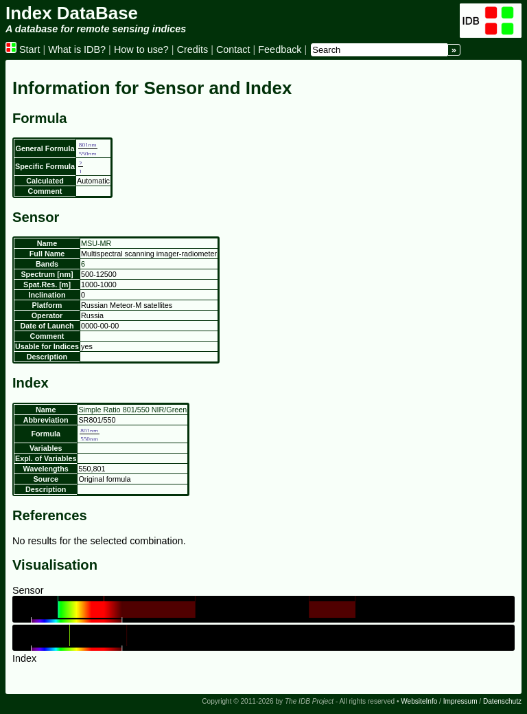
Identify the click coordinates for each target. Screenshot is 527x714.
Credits (193, 49)
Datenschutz (502, 701)
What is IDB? (77, 49)
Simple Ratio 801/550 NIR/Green (132, 409)
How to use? (141, 49)
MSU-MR (96, 243)
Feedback (279, 49)
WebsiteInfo (419, 701)
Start (22, 49)
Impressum (460, 701)
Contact (233, 49)
